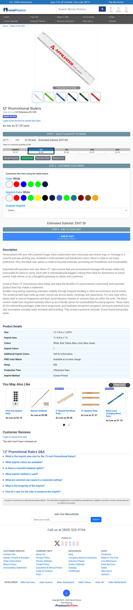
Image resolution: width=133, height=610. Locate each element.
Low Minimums (108, 561)
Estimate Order (42, 158)
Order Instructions (12, 561)
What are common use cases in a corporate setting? (33, 480)
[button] (119, 8)
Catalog (72, 567)
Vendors (105, 574)
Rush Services (108, 564)
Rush (6, 17)
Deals (111, 17)
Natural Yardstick (39, 411)
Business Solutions (64, 21)
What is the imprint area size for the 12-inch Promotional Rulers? (40, 456)
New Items (87, 21)
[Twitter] (57, 544)
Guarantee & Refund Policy (49, 567)
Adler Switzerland (65, 582)
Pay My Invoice (116, 2)
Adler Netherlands (117, 582)
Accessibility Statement (15, 567)
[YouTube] (77, 544)
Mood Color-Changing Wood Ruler (113, 413)
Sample (11, 158)
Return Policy (9, 564)
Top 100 (33, 17)
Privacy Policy (43, 557)
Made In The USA (109, 557)
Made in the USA (17, 26)
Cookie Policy (42, 564)
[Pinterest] (66, 544)
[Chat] (111, 8)
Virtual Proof (27, 158)
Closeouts (106, 554)
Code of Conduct (44, 571)
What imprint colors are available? (24, 462)
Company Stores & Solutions (83, 557)
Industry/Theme (37, 21)
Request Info (58, 158)
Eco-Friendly (88, 17)
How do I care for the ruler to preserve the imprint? (33, 491)
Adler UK (99, 582)
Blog (71, 554)
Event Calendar (10, 21)
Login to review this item (15, 437)
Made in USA (61, 17)
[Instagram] (70, 544)
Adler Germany (27, 582)
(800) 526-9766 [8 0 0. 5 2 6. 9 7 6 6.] (73, 530)
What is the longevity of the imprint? (25, 485)
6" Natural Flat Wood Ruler (65, 412)
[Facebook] (63, 544)
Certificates (74, 571)
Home (5, 26)
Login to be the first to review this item (22, 120)
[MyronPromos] (14, 9)
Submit (96, 519)
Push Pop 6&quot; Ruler (14, 412)
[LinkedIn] (74, 544)
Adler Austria (45, 582)
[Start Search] (102, 9)
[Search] (77, 9)
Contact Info (9, 554)
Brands (112, 21)
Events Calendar (77, 564)
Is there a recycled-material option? (24, 468)
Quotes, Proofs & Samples (16, 557)
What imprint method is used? (21, 474)
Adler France (84, 582)
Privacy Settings (44, 561)
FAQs (38, 574)
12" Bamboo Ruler (89, 411)
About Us (40, 554)
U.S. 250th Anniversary (20, 2)
